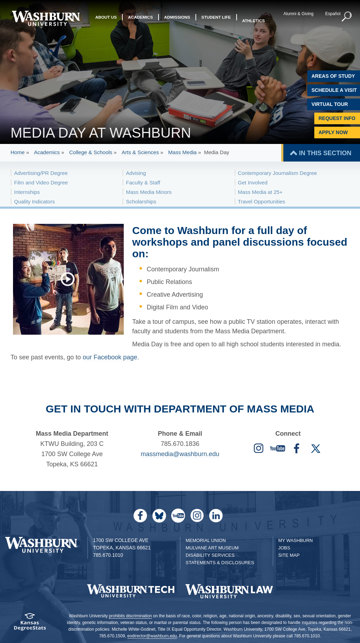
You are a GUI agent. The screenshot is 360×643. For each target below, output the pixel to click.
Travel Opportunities (261, 201)
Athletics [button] (253, 20)
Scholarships (141, 201)
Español (330, 13)
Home (18, 152)
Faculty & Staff (143, 182)
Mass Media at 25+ (260, 192)
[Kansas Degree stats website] (30, 624)
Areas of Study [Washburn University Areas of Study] (333, 76)
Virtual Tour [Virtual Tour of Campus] (329, 104)
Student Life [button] (216, 20)
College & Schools (90, 152)
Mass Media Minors (149, 192)
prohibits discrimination (130, 615)
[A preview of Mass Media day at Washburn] (71, 279)
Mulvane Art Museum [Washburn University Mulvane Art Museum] (212, 547)
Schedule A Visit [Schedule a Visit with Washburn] (334, 90)
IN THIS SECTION (325, 153)
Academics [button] (140, 20)
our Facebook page (110, 357)
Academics (47, 152)
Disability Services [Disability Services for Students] (210, 555)
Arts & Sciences (140, 152)
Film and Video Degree (41, 182)
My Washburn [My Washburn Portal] (295, 540)
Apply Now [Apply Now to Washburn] (333, 132)
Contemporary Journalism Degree (277, 173)
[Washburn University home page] (46, 18)
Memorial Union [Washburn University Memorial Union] (206, 540)
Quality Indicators (34, 201)
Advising (136, 173)
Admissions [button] (177, 20)
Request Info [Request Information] (337, 118)
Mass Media (182, 152)
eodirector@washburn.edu (152, 635)
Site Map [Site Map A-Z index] (289, 555)
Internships (27, 192)
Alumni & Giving (296, 13)
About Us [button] (106, 20)
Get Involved (253, 182)
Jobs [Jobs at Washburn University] (284, 547)
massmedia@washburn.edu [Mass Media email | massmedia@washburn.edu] (180, 454)
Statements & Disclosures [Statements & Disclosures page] (220, 562)
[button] (344, 17)
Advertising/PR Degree (41, 173)
